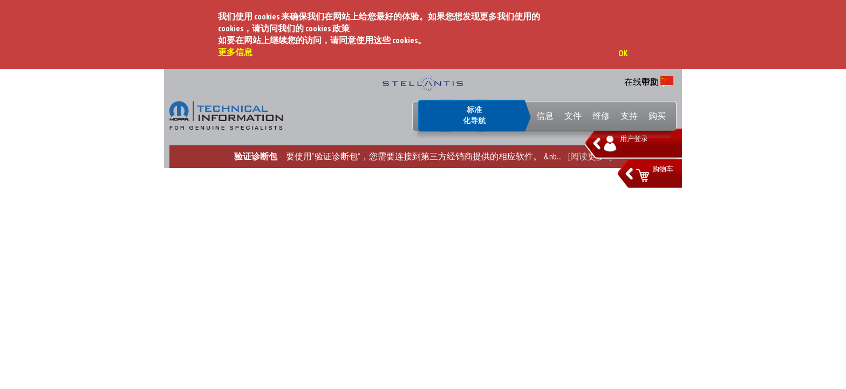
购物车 (662, 169)
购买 (657, 115)
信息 (545, 115)
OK (623, 53)
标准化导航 (474, 115)
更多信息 (235, 51)
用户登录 (634, 139)
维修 (601, 115)
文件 (573, 115)
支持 (629, 115)
